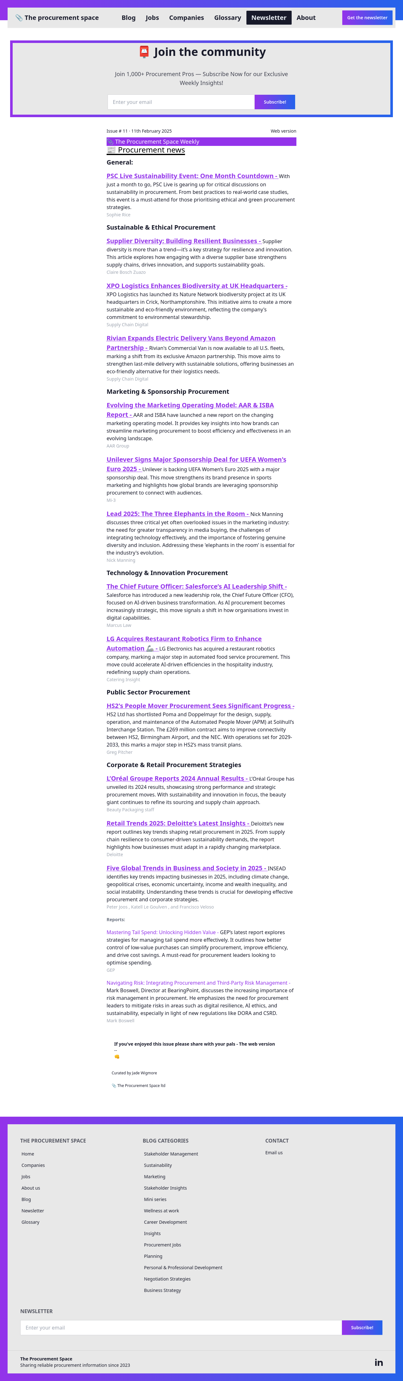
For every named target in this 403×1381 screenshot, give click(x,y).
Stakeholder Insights (165, 1188)
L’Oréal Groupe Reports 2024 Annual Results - (178, 778)
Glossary (227, 17)
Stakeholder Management (171, 1154)
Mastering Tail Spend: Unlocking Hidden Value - (163, 932)
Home (28, 1154)
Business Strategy (162, 1290)
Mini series (155, 1199)
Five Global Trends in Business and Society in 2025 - (187, 868)
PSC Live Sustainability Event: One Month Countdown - (193, 175)
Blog (129, 17)
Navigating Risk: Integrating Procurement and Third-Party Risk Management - (198, 982)
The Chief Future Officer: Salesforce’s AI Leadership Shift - (197, 586)
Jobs (152, 17)
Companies (186, 17)
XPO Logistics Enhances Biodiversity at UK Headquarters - (197, 285)
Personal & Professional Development (183, 1267)
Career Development (165, 1222)
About (306, 17)
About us (31, 1188)
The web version (257, 1044)
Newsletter (269, 17)
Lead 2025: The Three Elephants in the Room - (178, 513)
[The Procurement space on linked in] (379, 1362)
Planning (153, 1256)
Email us (274, 1153)
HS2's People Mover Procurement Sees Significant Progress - (200, 705)
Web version (283, 131)
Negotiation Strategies (167, 1279)
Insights (152, 1233)
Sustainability (158, 1165)
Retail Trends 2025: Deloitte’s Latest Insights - (179, 823)
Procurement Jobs (162, 1245)
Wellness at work (161, 1211)
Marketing (154, 1177)
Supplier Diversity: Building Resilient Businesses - (185, 241)
